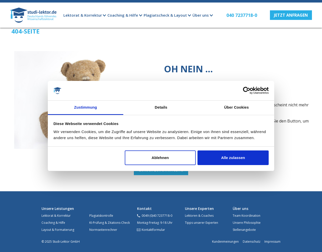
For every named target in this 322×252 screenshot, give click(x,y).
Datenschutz (251, 241)
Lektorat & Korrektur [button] (82, 15)
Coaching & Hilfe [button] (122, 15)
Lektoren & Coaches (199, 215)
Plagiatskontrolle (101, 215)
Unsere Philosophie (247, 222)
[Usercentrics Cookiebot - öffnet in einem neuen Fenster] (247, 90)
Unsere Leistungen (58, 208)
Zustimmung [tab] (85, 107)
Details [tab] (161, 107)
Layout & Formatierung (58, 230)
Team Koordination (246, 215)
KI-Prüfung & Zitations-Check (109, 222)
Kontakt (144, 208)
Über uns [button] (200, 15)
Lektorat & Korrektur (56, 215)
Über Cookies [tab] (236, 107)
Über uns (240, 208)
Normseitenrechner (103, 230)
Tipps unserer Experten (201, 222)
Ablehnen (160, 157)
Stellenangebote (244, 230)
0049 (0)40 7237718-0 (157, 215)
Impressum (272, 241)
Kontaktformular (153, 230)
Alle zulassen (233, 157)
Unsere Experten (199, 208)
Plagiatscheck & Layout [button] (165, 15)
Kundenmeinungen (225, 241)
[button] (291, 15)
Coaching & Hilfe (53, 222)
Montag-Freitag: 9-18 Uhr (155, 222)
